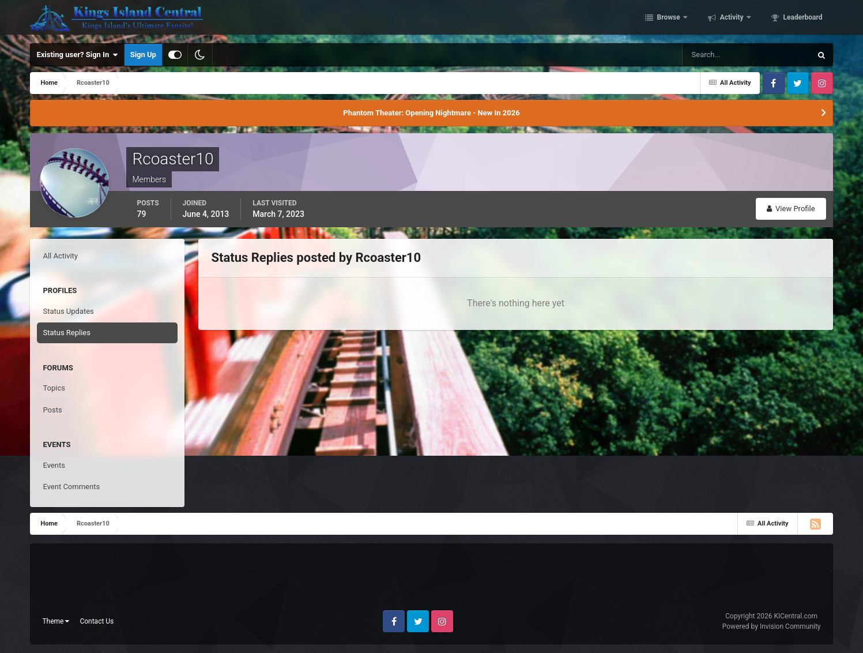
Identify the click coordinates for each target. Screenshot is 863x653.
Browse (668, 19)
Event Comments (71, 486)
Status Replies (67, 332)
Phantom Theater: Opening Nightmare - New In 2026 (431, 112)
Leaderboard (802, 19)
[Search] (712, 55)
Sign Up (143, 54)
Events (54, 465)
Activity (731, 19)
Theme (55, 621)
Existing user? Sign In (77, 55)
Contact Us (97, 621)
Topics (54, 388)
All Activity (60, 256)
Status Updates (68, 311)
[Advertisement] (431, 581)
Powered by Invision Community (771, 626)
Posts (52, 410)
